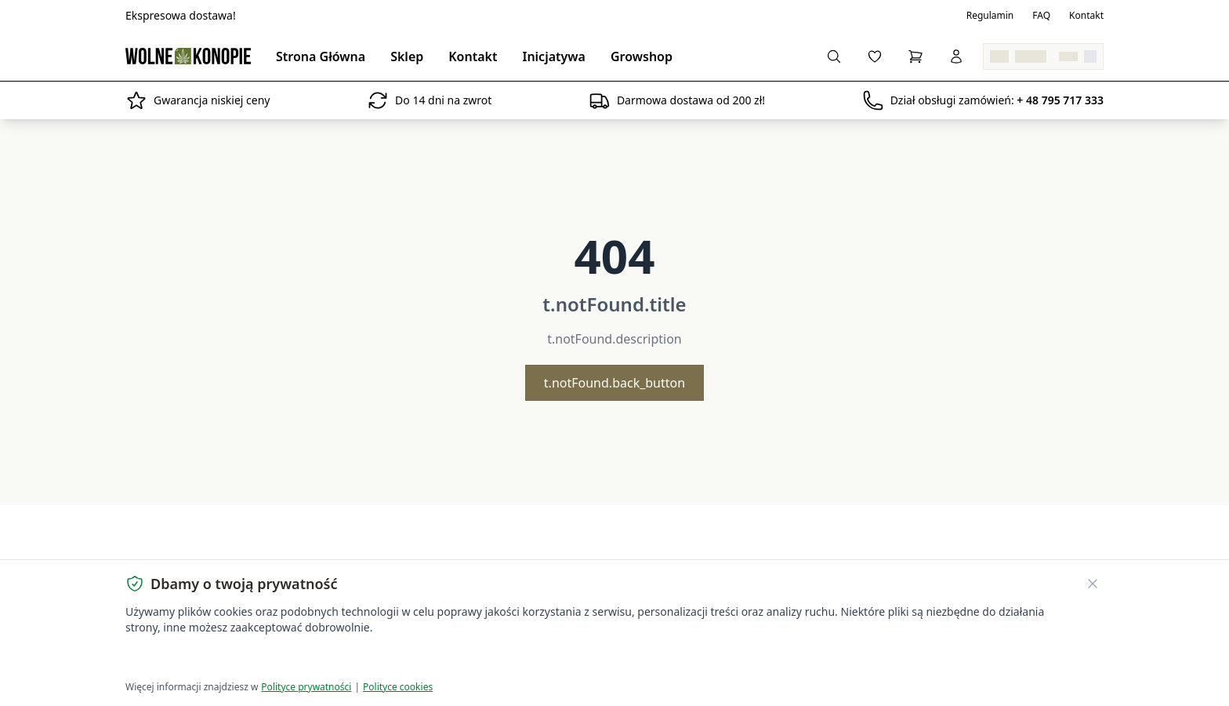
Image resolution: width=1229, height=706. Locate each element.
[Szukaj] (834, 56)
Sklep (406, 56)
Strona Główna (320, 56)
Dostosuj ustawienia (310, 659)
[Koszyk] (915, 56)
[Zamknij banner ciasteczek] (1093, 584)
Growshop (642, 56)
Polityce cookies (398, 686)
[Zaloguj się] (956, 56)
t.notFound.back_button (614, 382)
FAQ (1041, 15)
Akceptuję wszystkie (182, 659)
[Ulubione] (875, 56)
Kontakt (1086, 15)
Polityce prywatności (306, 686)
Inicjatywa (553, 56)
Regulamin (990, 15)
